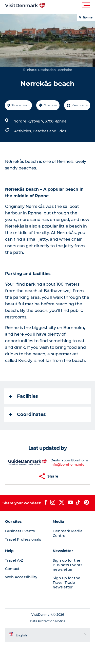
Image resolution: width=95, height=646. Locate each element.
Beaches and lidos (49, 131)
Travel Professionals (23, 539)
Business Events (20, 531)
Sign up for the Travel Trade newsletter (66, 582)
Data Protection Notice (47, 621)
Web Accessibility (21, 577)
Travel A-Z (14, 560)
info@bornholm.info (67, 464)
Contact (12, 568)
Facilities (23, 396)
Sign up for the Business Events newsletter (67, 565)
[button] (70, 6)
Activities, (23, 131)
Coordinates (27, 414)
